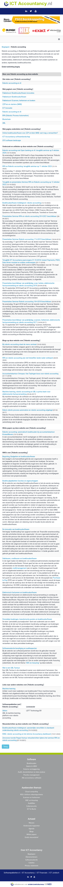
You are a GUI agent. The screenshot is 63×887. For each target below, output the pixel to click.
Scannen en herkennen (31, 797)
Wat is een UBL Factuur (11, 668)
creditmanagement (19, 568)
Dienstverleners (31, 857)
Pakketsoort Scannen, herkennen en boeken (18, 100)
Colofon (31, 863)
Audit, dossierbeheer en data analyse (31, 772)
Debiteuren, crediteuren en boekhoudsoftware (19, 558)
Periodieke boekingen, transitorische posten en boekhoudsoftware (27, 619)
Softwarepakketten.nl (12, 873)
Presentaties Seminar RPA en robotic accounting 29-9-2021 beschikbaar (29, 216)
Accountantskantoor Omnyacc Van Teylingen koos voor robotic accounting (30, 374)
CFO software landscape (11, 140)
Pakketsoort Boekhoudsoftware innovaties (18, 93)
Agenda (31, 828)
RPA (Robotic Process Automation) (15, 115)
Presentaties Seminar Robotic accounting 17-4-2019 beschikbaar (26, 239)
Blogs (31, 831)
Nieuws (31, 823)
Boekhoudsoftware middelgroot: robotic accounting (21, 203)
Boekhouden (31, 763)
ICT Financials (42, 873)
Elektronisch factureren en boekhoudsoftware (19, 592)
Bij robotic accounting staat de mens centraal (19, 344)
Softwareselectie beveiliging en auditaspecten (19, 648)
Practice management (31, 775)
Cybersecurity (31, 806)
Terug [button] (5, 747)
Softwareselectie (31, 860)
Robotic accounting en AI (11, 83)
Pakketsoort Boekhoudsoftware (14, 97)
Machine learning (8, 689)
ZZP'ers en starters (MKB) (12, 104)
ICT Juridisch (54, 873)
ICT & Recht (31, 809)
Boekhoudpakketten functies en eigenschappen (20, 481)
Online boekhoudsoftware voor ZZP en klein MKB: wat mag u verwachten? (30, 133)
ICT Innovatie (7, 108)
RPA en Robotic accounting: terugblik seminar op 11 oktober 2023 (27, 166)
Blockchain (6, 119)
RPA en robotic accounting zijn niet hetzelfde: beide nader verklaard (27, 358)
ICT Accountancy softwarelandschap (16, 137)
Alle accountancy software (31, 778)
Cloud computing (31, 791)
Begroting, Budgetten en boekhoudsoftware (18, 456)
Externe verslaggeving (31, 769)
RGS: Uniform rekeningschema (31, 794)
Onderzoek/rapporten (31, 826)
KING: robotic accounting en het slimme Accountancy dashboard (26, 734)
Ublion (4, 711)
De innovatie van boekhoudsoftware (15, 529)
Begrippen (5, 47)
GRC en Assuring (32, 663)
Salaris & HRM (31, 766)
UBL (3, 123)
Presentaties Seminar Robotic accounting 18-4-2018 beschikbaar (26, 302)
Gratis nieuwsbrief (31, 837)
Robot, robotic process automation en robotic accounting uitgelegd (27, 410)
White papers (31, 834)
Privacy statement (31, 866)
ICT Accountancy (28, 873)
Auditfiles (31, 803)
